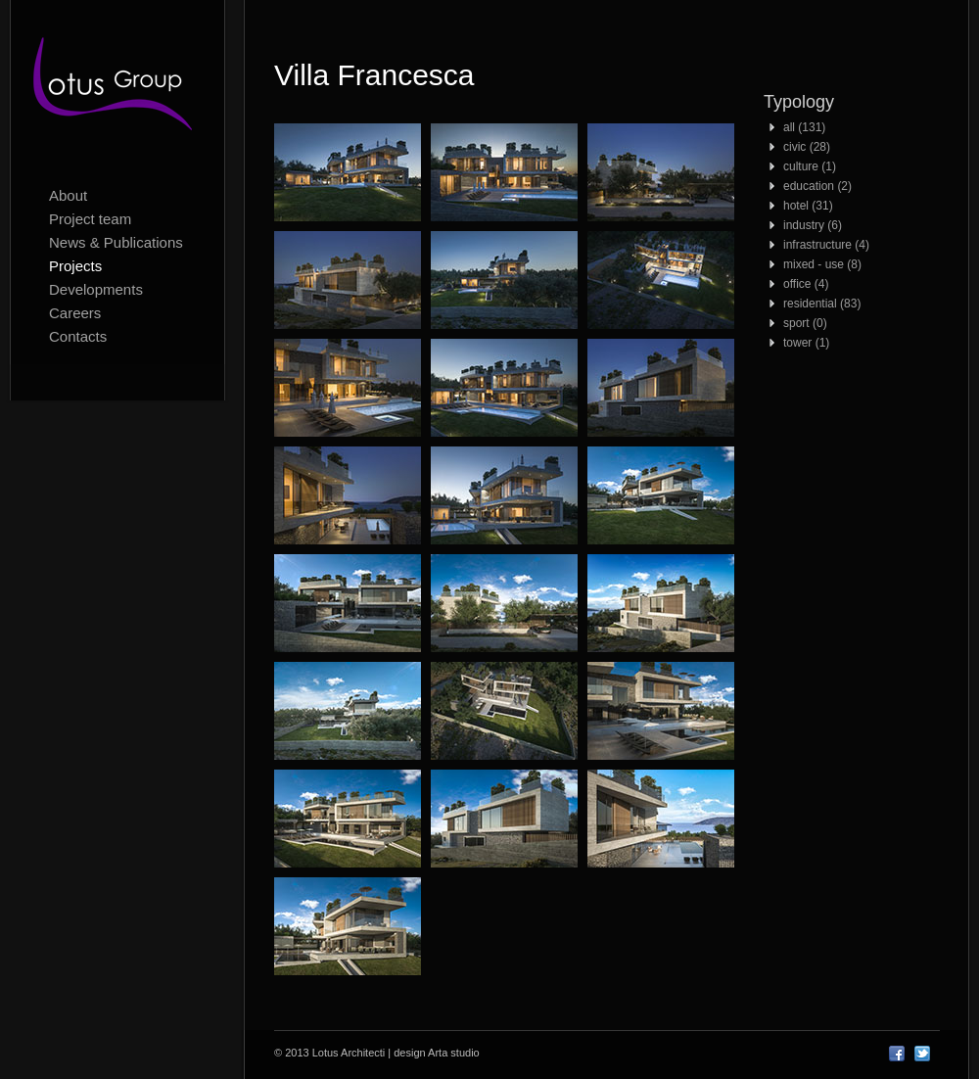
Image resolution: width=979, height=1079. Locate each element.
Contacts (78, 336)
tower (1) (806, 343)
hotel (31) (808, 205)
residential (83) (822, 303)
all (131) (804, 127)
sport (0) (805, 323)
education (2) (817, 186)
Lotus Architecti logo (117, 88)
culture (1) (809, 166)
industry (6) (812, 225)
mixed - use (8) (822, 264)
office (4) (805, 284)
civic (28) (806, 147)
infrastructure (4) (826, 245)
